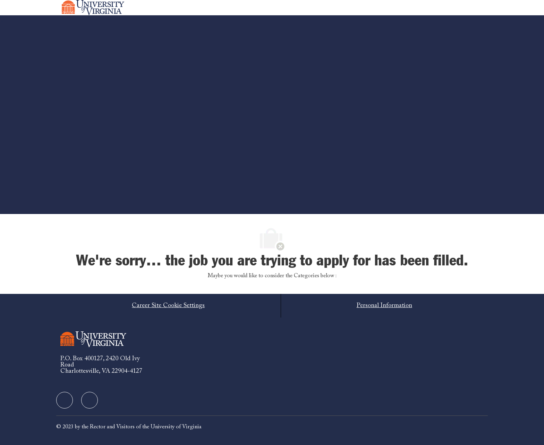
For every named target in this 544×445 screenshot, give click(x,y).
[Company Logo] (93, 7)
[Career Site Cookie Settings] (168, 306)
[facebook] (64, 400)
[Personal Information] (384, 306)
